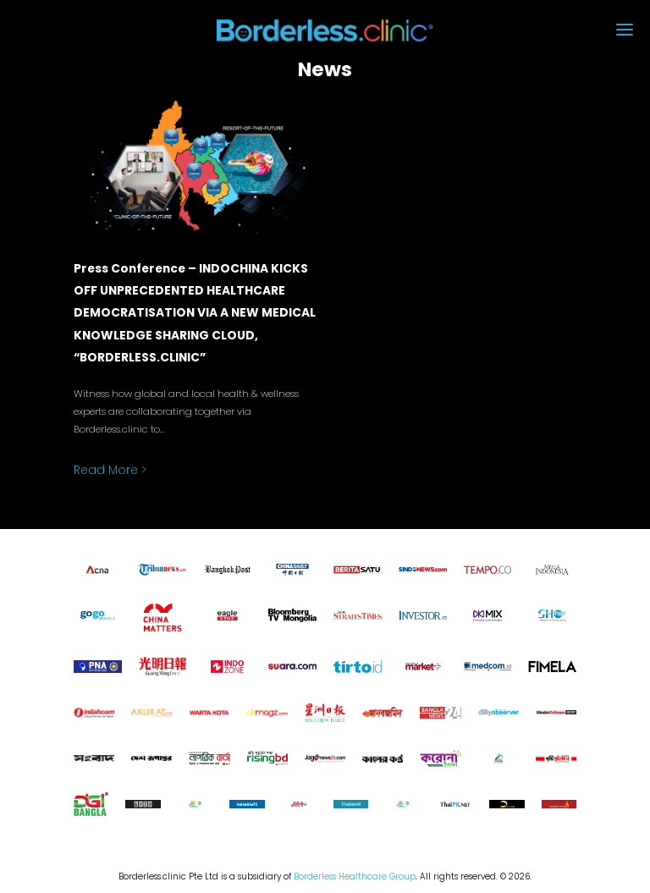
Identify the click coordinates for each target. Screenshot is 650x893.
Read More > (110, 469)
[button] (546, 30)
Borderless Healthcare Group (355, 876)
